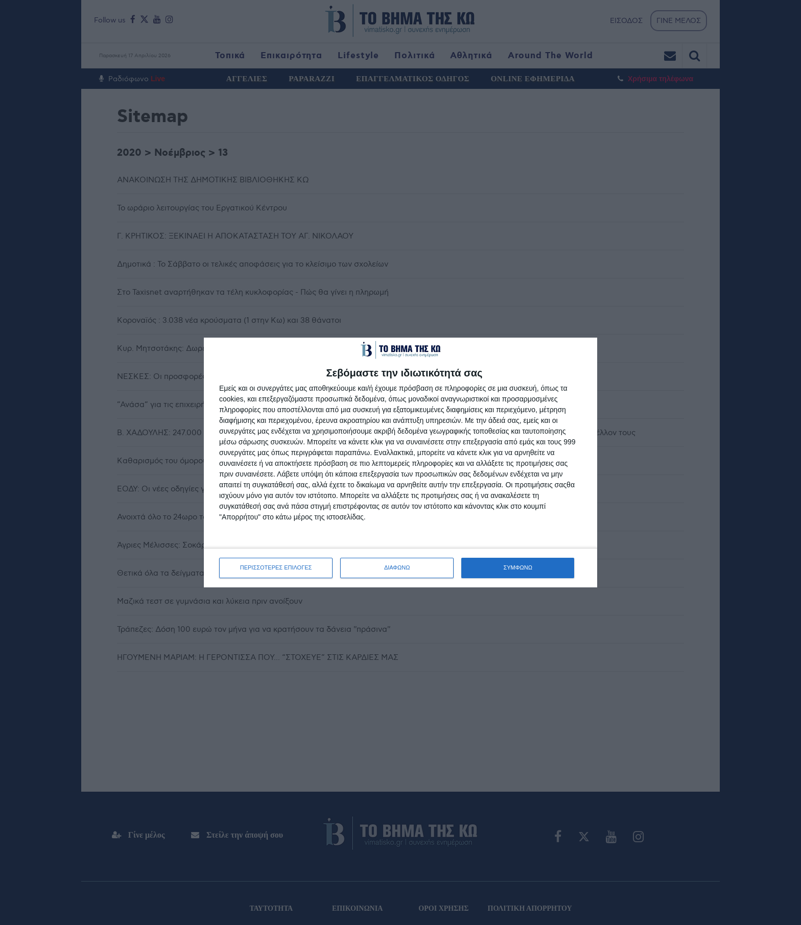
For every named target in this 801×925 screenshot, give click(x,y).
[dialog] (400, 462)
